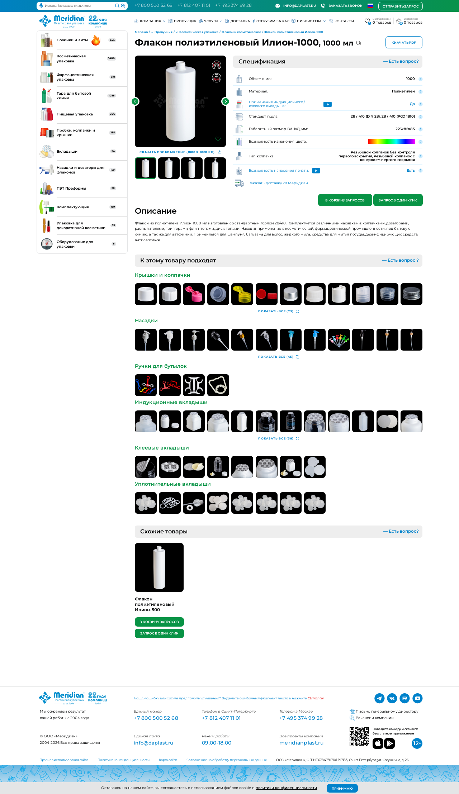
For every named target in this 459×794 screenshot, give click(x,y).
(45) (278, 357)
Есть (411, 170)
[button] (135, 101)
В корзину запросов (345, 201)
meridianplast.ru (301, 743)
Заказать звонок (342, 6)
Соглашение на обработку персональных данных (226, 760)
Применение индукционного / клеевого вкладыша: (277, 104)
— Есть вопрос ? (400, 260)
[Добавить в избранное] (218, 139)
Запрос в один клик (398, 201)
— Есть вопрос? (401, 61)
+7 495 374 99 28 (233, 5)
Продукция (183, 21)
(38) (278, 439)
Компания (150, 21)
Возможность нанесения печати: (279, 170)
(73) (278, 311)
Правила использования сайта (63, 760)
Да (412, 103)
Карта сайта (168, 760)
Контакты (341, 21)
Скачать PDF (404, 43)
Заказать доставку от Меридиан (278, 183)
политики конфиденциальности (286, 787)
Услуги (211, 21)
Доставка (237, 21)
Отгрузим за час (270, 21)
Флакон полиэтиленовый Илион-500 (154, 604)
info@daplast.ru (295, 6)
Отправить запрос (400, 6)
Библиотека (309, 21)
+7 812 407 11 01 (194, 5)
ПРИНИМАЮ (342, 788)
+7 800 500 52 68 (153, 5)
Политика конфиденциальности (124, 760)
